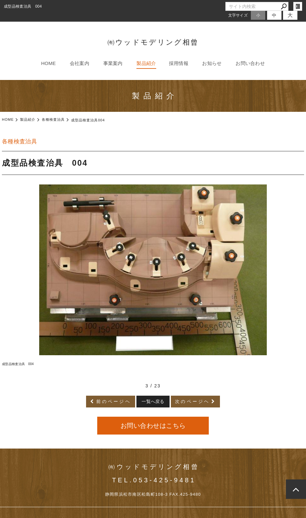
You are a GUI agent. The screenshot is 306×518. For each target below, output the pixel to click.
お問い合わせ (250, 63)
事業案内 (113, 63)
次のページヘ (192, 401)
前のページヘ (113, 401)
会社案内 (79, 63)
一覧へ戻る (153, 401)
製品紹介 (146, 63)
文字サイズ (238, 15)
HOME (48, 63)
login (297, 6)
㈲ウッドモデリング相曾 (153, 42)
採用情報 (178, 63)
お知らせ (212, 63)
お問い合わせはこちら (153, 425)
